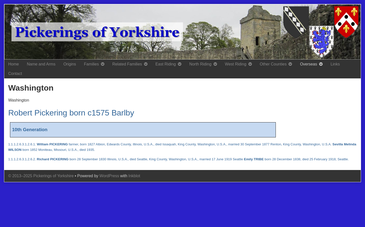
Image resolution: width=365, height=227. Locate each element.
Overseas (308, 64)
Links (335, 64)
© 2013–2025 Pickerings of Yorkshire (41, 176)
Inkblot (134, 176)
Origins (69, 64)
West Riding (235, 64)
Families (91, 64)
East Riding (165, 64)
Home (13, 64)
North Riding (200, 64)
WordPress (109, 176)
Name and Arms (41, 64)
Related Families (127, 64)
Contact (15, 73)
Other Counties (273, 64)
